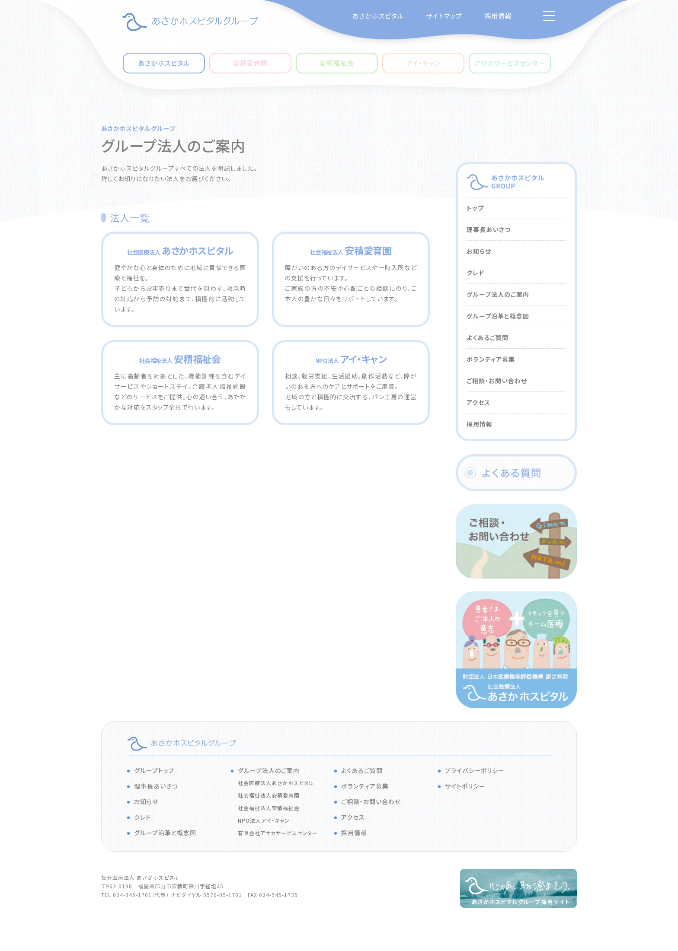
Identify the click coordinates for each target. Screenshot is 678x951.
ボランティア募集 (491, 359)
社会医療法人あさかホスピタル (276, 782)
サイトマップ (444, 15)
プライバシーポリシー (475, 770)
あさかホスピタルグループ (138, 128)
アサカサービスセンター (509, 62)
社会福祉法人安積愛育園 (269, 795)
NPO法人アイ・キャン (264, 820)
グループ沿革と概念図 (498, 316)
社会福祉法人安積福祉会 (269, 807)
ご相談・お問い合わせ (497, 380)
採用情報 (498, 15)
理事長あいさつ (489, 229)
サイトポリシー (465, 786)
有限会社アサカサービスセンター (278, 832)
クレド (475, 272)
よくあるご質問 (487, 337)
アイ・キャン (423, 62)
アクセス (478, 402)
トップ (475, 208)
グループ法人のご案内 (498, 294)
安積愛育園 (250, 62)
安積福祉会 (337, 62)
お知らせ (479, 251)
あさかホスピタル (378, 15)
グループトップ (154, 770)
